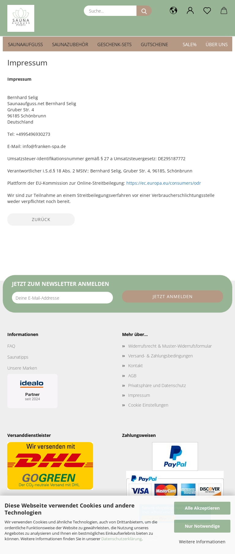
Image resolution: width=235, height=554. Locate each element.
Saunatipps (17, 357)
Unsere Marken (22, 368)
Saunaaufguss (25, 44)
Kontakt (135, 365)
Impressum (139, 395)
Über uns (217, 44)
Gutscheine (154, 44)
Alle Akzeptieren (202, 508)
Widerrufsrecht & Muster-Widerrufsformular (170, 346)
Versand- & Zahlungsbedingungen (160, 356)
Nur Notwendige (202, 526)
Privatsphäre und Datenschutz (157, 385)
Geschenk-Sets (114, 44)
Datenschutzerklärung (121, 538)
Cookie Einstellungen (148, 405)
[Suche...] (144, 11)
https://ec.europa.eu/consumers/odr (163, 183)
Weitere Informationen (202, 542)
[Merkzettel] (207, 10)
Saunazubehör (70, 44)
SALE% (189, 44)
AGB (132, 376)
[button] (173, 10)
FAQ (11, 346)
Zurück (41, 219)
